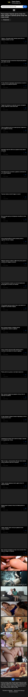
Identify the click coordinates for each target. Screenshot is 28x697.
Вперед (17, 679)
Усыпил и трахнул (7, 690)
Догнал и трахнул (13, 691)
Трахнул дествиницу (19, 690)
